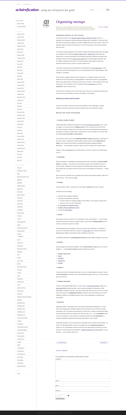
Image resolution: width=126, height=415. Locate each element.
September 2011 (21, 148)
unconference (91, 84)
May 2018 (19, 67)
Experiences (82, 27)
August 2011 (20, 151)
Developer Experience (22, 228)
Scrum (18, 285)
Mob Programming (21, 266)
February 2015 (20, 82)
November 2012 (21, 118)
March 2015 (20, 79)
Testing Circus (20, 333)
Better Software (21, 195)
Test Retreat (20, 324)
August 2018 (20, 61)
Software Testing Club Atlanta (24, 297)
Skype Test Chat (21, 288)
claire (63, 27)
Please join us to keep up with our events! (68, 98)
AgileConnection (21, 185)
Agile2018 (19, 182)
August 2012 (20, 124)
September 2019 (21, 46)
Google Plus (61, 260)
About (18, 4)
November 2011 (21, 142)
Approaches (69, 27)
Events (18, 239)
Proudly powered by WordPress (45, 413)
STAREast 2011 (21, 306)
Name (57, 380)
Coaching (19, 216)
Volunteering (90, 29)
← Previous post (61, 342)
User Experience (21, 354)
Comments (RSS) (21, 26)
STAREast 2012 (21, 309)
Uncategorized (20, 348)
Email (57, 385)
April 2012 (19, 130)
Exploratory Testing (21, 248)
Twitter (60, 256)
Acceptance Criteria (22, 170)
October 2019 (20, 43)
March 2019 (20, 52)
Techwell (19, 321)
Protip (65, 28)
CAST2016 (20, 207)
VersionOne (69, 150)
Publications (20, 279)
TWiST (18, 345)
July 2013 (19, 103)
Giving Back (26, 4)
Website (57, 390)
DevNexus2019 (21, 231)
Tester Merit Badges (22, 330)
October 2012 (20, 121)
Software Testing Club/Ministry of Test (68, 207)
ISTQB (18, 257)
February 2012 (20, 136)
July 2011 (19, 154)
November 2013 (21, 91)
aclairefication (27, 10)
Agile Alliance (68, 210)
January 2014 (20, 88)
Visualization (20, 360)
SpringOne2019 (21, 303)
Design (19, 225)
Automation (20, 191)
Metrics (19, 263)
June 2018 (19, 64)
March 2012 (20, 133)
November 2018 (21, 58)
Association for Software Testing (69, 205)
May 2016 (19, 76)
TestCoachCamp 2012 (22, 327)
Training (76, 29)
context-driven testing (93, 286)
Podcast (19, 272)
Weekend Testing (21, 366)
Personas (19, 270)
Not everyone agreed (78, 59)
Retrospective (71, 28)
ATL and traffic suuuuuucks (92, 125)
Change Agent (20, 213)
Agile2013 (19, 179)
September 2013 (21, 97)
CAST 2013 (20, 204)
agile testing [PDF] (61, 288)
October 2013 (91, 54)
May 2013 (19, 106)
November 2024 (21, 40)
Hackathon (19, 251)
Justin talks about (97, 68)
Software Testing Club (80, 54)
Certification (20, 210)
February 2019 (20, 55)
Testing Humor (20, 339)
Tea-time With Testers (22, 318)
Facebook (61, 258)
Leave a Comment (103, 27)
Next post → (104, 342)
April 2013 (19, 109)
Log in (18, 373)
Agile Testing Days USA (23, 176)
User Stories (20, 357)
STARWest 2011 (21, 312)
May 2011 (19, 160)
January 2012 (20, 139)
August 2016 (20, 73)
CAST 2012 (20, 200)
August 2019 (20, 49)
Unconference (82, 29)
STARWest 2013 (21, 315)
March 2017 (20, 70)
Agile (18, 173)
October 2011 (20, 145)
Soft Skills (86, 28)
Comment (58, 359)
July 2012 (19, 127)
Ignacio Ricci (68, 413)
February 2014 (20, 85)
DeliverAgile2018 (21, 222)
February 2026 (20, 34)
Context (76, 27)
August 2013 (20, 100)
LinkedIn (60, 263)
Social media (79, 28)
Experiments (89, 27)
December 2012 (21, 115)
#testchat (19, 167)
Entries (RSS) (20, 23)
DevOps (19, 234)
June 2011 (19, 157)
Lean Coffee (59, 28)
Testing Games (20, 336)
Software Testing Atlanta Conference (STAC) (84, 38)
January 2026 (20, 37)
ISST (18, 254)
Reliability (20, 236)
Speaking (70, 29)
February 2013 (20, 112)
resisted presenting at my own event (91, 330)
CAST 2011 (20, 197)
